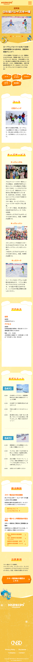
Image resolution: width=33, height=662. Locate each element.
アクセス (26, 76)
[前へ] (10, 36)
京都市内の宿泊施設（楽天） (15, 541)
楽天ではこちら (11, 508)
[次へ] (22, 36)
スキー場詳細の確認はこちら (16, 579)
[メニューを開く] (30, 3)
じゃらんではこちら (12, 511)
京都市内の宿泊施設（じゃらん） (15, 544)
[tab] (13, 36)
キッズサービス (16, 76)
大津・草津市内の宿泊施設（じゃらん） (14, 538)
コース (6, 76)
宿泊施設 (16, 83)
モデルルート (6, 83)
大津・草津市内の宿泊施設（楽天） (14, 535)
